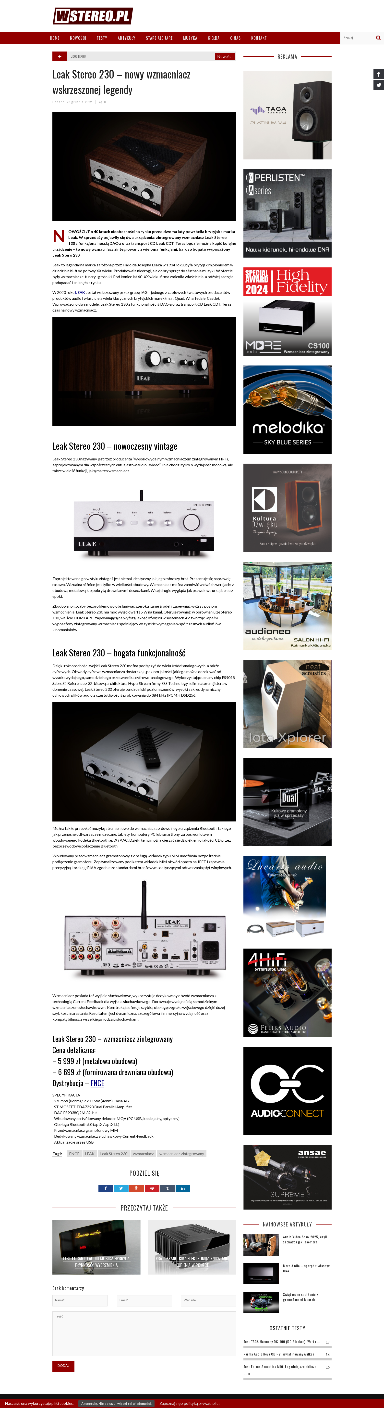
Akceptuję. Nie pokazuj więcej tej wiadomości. (116, 1404)
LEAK (90, 1153)
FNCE (97, 1082)
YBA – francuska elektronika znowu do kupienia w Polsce (192, 1261)
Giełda (214, 38)
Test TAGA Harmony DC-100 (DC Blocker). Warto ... (281, 1341)
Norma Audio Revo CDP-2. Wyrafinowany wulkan (278, 1353)
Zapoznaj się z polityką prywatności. (189, 1403)
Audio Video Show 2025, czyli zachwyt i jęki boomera (305, 1239)
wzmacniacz (143, 1153)
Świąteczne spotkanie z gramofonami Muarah (300, 1297)
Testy (102, 38)
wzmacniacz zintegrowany (181, 1153)
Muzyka (190, 38)
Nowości (78, 38)
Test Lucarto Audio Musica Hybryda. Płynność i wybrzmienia (97, 1261)
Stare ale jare (159, 38)
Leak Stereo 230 (113, 1153)
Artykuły (126, 38)
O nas (235, 38)
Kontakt (259, 38)
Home (55, 38)
